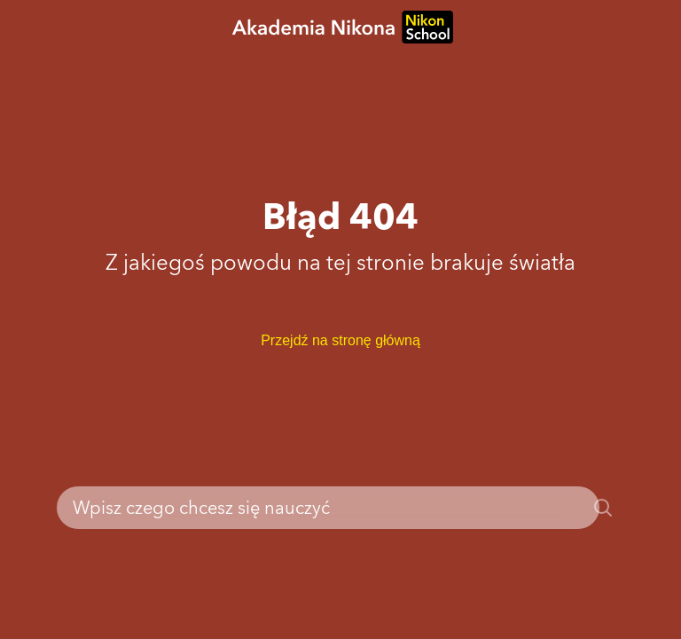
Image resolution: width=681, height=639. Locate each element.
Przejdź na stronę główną (340, 340)
